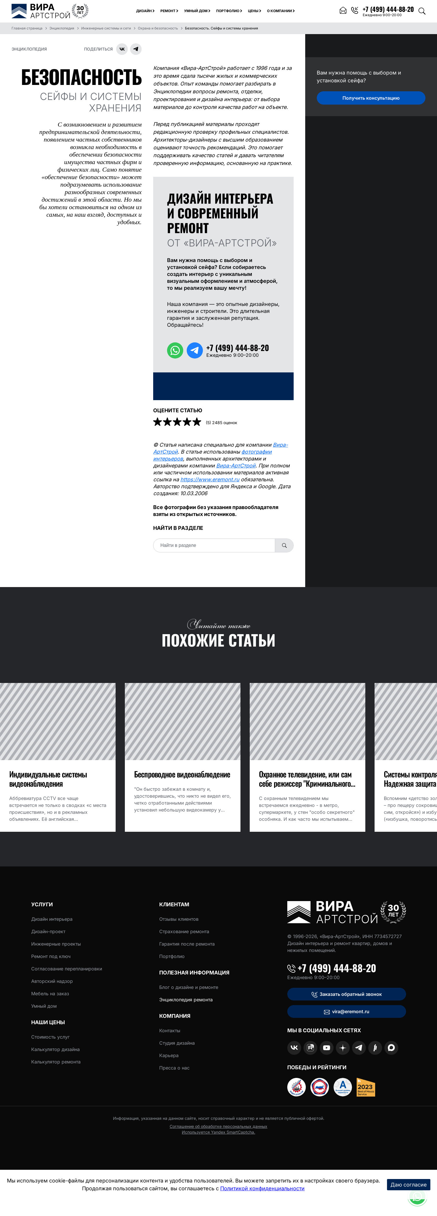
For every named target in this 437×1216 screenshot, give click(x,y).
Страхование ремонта (184, 931)
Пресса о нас (174, 1068)
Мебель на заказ (50, 993)
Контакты (169, 1030)
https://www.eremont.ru (209, 479)
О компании (279, 11)
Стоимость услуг (50, 1037)
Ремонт (167, 11)
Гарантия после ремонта (187, 944)
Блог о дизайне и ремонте (188, 987)
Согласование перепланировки (66, 969)
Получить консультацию (371, 98)
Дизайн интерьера (52, 919)
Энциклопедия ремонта (186, 999)
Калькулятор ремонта (56, 1062)
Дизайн (144, 11)
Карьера (169, 1055)
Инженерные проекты (56, 944)
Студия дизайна (177, 1043)
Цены (253, 11)
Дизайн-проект (48, 931)
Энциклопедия (29, 49)
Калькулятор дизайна (55, 1049)
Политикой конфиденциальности (262, 1188)
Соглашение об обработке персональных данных (218, 1126)
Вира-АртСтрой (235, 466)
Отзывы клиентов (179, 919)
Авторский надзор (52, 981)
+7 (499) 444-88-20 (331, 968)
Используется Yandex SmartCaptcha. (218, 1132)
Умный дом (196, 11)
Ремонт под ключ (51, 956)
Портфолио (227, 11)
